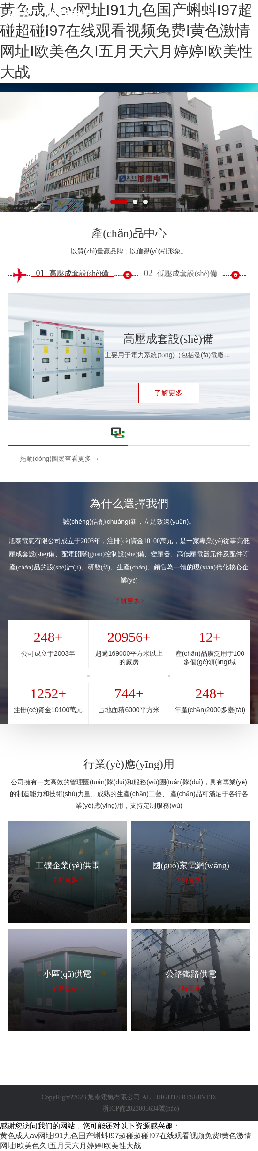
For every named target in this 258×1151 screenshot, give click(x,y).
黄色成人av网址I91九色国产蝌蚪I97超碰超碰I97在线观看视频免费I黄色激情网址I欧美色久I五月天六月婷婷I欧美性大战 (126, 40)
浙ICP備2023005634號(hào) (140, 1108)
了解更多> (129, 601)
